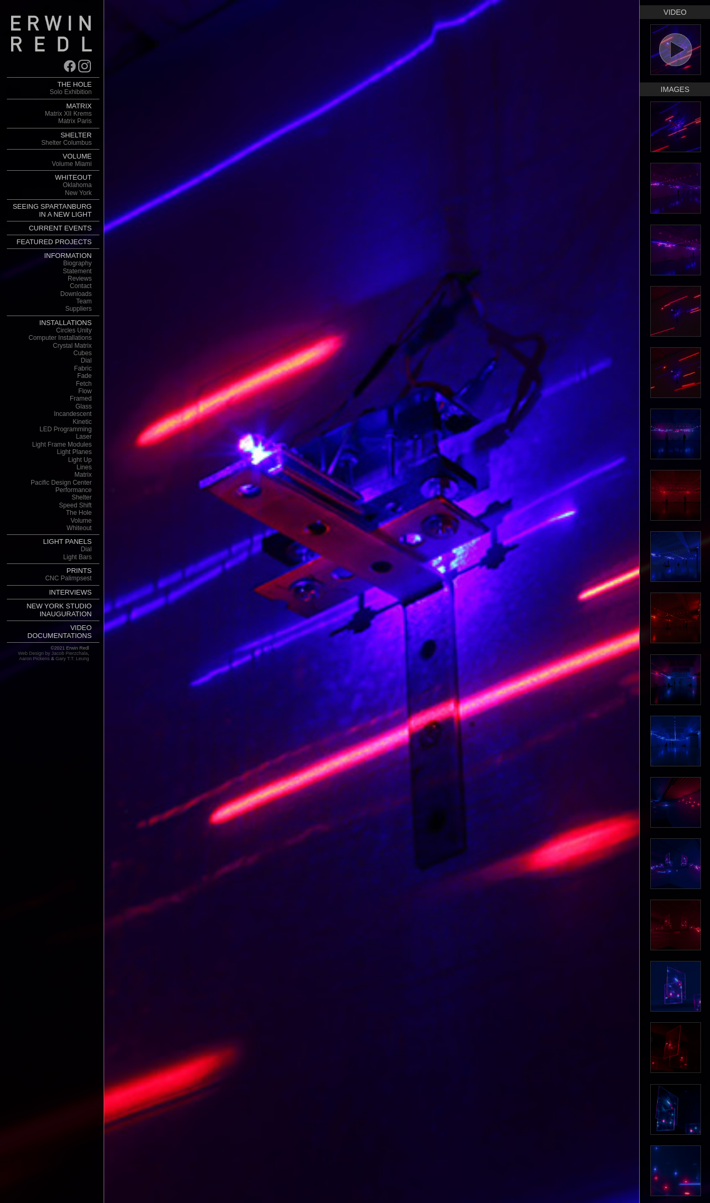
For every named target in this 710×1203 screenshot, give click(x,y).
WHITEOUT (73, 177)
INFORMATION (67, 256)
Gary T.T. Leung (72, 658)
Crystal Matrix (72, 345)
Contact (80, 286)
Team (83, 301)
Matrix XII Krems (68, 113)
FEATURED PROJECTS (53, 242)
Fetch (83, 383)
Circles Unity (73, 330)
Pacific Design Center (61, 482)
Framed (80, 398)
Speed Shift (75, 505)
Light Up (80, 460)
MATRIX (78, 106)
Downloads (75, 294)
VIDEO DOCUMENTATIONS (59, 632)
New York (78, 193)
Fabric (82, 368)
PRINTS (79, 571)
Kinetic (81, 421)
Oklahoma (77, 185)
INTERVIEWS (70, 592)
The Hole (79, 512)
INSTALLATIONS (65, 323)
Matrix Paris (74, 121)
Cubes (82, 353)
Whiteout (79, 528)
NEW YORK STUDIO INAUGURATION (58, 610)
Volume (80, 520)
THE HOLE (74, 84)
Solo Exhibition (70, 92)
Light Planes (74, 452)
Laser (83, 436)
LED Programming (66, 429)
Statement (77, 271)
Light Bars (77, 557)
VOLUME (77, 156)
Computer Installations (60, 337)
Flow (84, 391)
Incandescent (72, 414)
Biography (77, 263)
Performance (74, 490)
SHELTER (75, 135)
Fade (84, 376)
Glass (84, 406)
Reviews (79, 278)
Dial (86, 360)
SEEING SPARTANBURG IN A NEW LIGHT (52, 210)
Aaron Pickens (34, 658)
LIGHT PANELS (67, 541)
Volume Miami (71, 164)
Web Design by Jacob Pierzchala (53, 653)
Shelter (81, 497)
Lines (84, 467)
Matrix (83, 474)
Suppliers (78, 308)
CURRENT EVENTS (60, 228)
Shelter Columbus (66, 142)
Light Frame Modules (62, 444)
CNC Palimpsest (68, 578)
